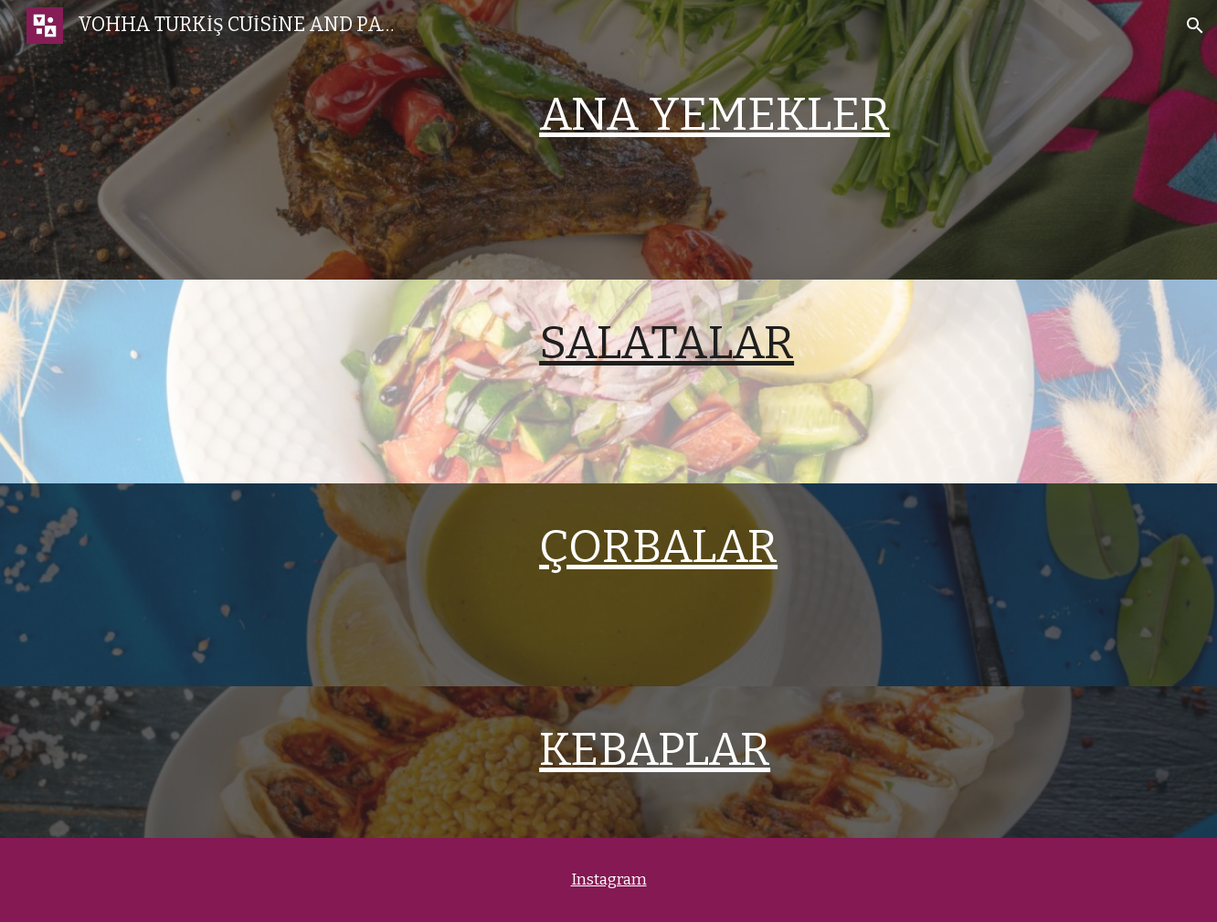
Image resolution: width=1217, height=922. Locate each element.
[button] (1195, 26)
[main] (834, 114)
